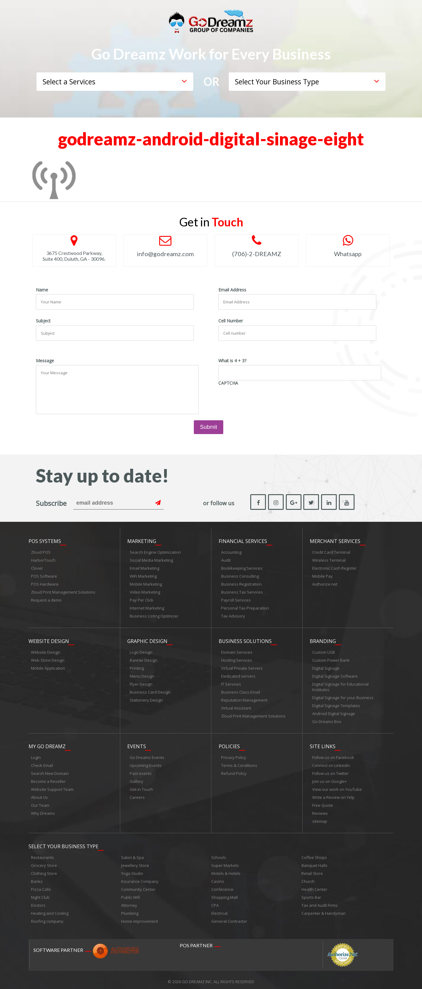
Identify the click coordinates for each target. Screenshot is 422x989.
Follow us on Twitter (330, 771)
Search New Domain (50, 771)
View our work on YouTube (337, 787)
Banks (37, 878)
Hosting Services (236, 658)
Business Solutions (245, 639)
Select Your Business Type (63, 843)
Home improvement (139, 918)
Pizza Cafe (41, 886)
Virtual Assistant (236, 706)
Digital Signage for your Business (343, 695)
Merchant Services (335, 540)
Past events (141, 771)
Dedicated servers (238, 674)
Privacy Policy (233, 755)
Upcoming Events (146, 763)
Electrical (219, 910)
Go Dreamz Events (147, 755)
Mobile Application (48, 666)
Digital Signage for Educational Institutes (340, 685)
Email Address (232, 290)
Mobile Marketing (146, 583)
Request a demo (46, 599)
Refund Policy (234, 771)
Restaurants (42, 854)
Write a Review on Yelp (333, 795)
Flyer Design (141, 682)
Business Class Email (240, 690)
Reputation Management (244, 698)
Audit (226, 559)
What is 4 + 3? (232, 361)
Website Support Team (52, 787)
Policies (229, 744)
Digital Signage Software (335, 674)
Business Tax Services (242, 591)
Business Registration (241, 583)
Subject (43, 321)
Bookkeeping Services (242, 567)
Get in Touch (141, 787)
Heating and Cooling (49, 910)
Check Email (42, 763)
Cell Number (230, 321)
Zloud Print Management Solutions (63, 591)
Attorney (129, 902)
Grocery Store (44, 862)
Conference (222, 886)
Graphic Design (147, 639)
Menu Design (142, 674)
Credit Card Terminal (331, 551)
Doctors (38, 902)
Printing (137, 666)
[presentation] (265, 399)
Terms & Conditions (239, 763)
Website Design (49, 639)
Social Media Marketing (151, 559)
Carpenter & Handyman (323, 910)
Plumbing (129, 910)
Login (36, 755)
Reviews (320, 811)
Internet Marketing (147, 607)
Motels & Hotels (225, 870)
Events (136, 744)
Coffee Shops (314, 854)
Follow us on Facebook (333, 755)
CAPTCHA (228, 383)
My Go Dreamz (47, 744)
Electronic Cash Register (334, 567)
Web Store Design (47, 658)
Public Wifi (130, 894)
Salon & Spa (132, 854)
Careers (137, 795)
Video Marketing (145, 591)
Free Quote (322, 803)
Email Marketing (144, 567)
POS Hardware (45, 583)
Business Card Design (150, 690)
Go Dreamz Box (326, 719)
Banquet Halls (314, 862)
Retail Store (312, 870)
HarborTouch (43, 559)
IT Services (231, 682)
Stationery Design (146, 698)
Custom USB (323, 650)
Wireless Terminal (329, 559)
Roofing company (47, 918)
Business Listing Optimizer (154, 615)
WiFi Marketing (143, 575)
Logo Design (141, 650)
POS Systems (45, 540)
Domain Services (236, 650)
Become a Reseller (48, 779)
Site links (323, 744)
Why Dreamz (43, 811)
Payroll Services (236, 599)
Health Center (314, 886)
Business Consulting (240, 575)
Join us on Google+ (329, 779)
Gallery (136, 779)
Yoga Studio (132, 870)
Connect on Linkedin (331, 763)
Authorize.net (324, 583)
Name (42, 290)
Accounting (231, 551)
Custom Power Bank (331, 658)
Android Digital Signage (333, 711)
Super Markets (225, 862)
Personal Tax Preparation (245, 607)
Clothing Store (44, 870)
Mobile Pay (322, 575)
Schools (218, 854)
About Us (39, 795)
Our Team (40, 803)
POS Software (44, 575)
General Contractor (229, 918)
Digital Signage (326, 666)
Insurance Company (140, 878)
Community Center (138, 886)
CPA (215, 902)
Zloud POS (41, 551)
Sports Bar (311, 894)
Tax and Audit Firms (319, 902)
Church (308, 878)
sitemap (319, 819)
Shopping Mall (224, 894)
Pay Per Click (141, 599)
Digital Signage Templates (336, 703)
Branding (323, 639)
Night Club (40, 894)
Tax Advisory (233, 615)
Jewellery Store (135, 862)
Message (45, 361)
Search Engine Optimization (155, 551)
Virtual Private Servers (242, 666)
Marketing (141, 540)
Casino (217, 878)
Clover (37, 567)
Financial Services (243, 540)
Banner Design (143, 658)
